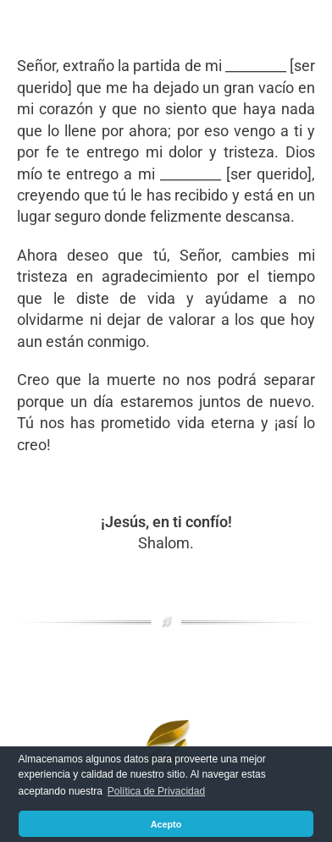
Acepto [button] (166, 824)
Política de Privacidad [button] (156, 791)
